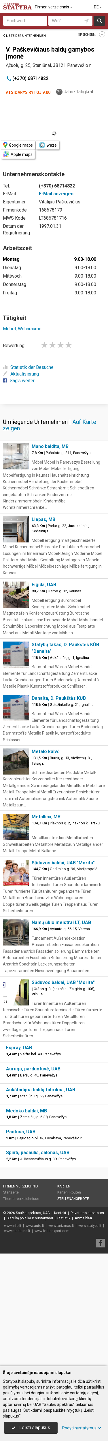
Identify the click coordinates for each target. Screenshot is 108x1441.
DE (98, 7)
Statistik (63, 1331)
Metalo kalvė (46, 864)
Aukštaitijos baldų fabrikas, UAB (40, 1202)
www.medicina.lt (17, 1344)
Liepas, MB (43, 632)
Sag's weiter (19, 380)
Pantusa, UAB (20, 1244)
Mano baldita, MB (50, 559)
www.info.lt (12, 1339)
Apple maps (18, 154)
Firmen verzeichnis (54, 7)
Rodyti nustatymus (81, 1428)
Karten (63, 1299)
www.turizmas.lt (61, 1339)
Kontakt (60, 1326)
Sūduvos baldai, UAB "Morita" (63, 976)
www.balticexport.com (52, 1344)
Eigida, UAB (44, 697)
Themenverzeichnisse (21, 1312)
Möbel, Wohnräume (22, 328)
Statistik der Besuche (28, 367)
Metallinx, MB (46, 929)
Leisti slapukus (31, 1427)
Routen (75, 1305)
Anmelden (83, 1331)
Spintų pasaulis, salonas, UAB (37, 1265)
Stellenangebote (73, 1312)
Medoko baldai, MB (26, 1224)
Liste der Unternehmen (24, 36)
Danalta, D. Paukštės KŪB (59, 811)
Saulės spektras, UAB (33, 1326)
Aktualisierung (21, 374)
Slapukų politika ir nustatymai (30, 1331)
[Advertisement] (54, 460)
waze (47, 145)
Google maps (18, 145)
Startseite (11, 1305)
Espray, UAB (19, 1160)
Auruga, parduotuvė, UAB (33, 1182)
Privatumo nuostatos (87, 1326)
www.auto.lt (35, 1339)
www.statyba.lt (89, 1339)
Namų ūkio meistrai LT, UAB (61, 1035)
